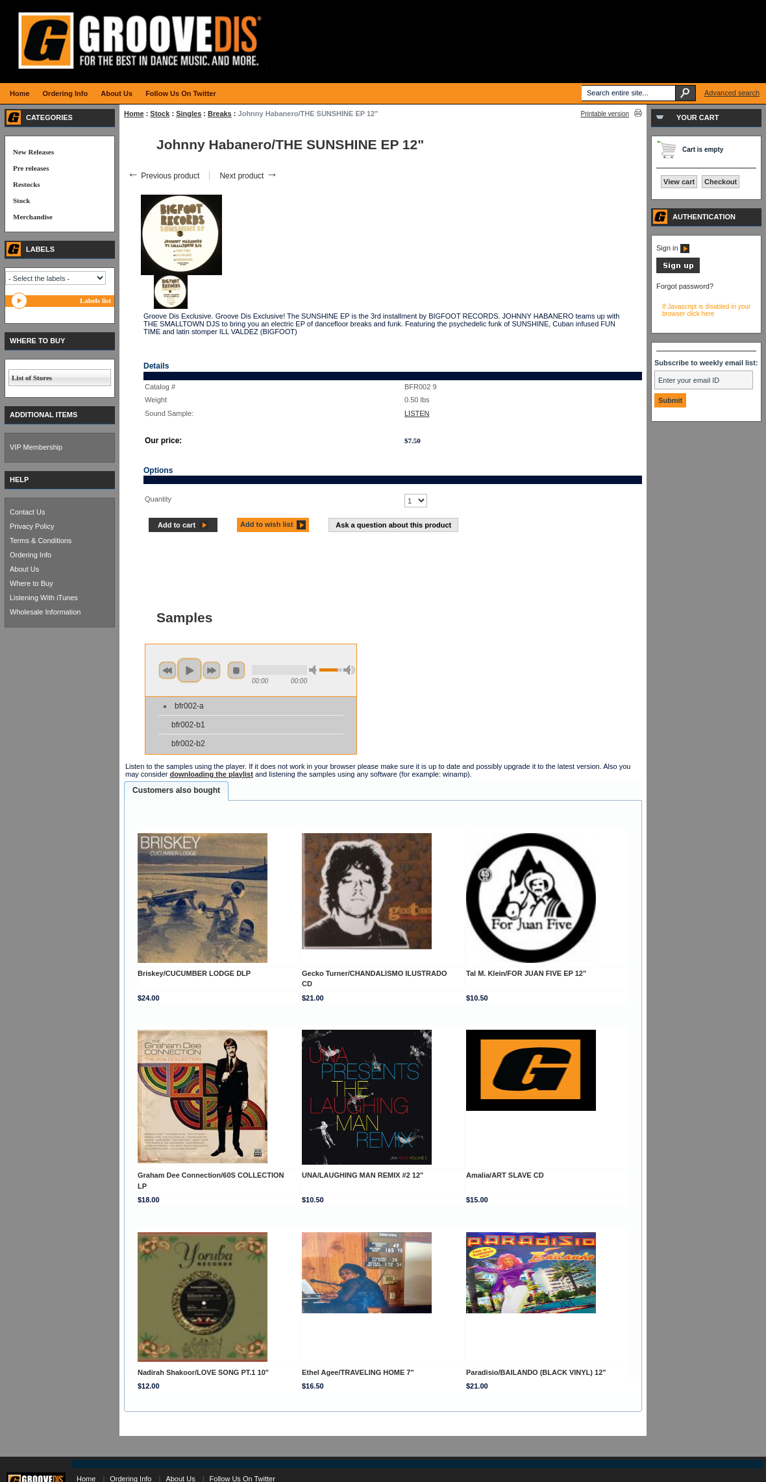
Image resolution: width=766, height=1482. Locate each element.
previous (167, 670)
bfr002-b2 (188, 743)
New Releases (33, 152)
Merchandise (33, 217)
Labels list (95, 300)
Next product (248, 175)
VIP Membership (36, 447)
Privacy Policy (32, 526)
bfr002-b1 (188, 724)
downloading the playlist (211, 774)
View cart (679, 182)
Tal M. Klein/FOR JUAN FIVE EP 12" (526, 973)
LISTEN (417, 413)
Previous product (163, 175)
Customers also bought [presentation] (176, 790)
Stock (159, 113)
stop (236, 670)
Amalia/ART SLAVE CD (505, 1175)
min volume (315, 670)
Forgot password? (684, 286)
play (190, 670)
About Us (24, 569)
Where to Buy (31, 583)
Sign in (672, 248)
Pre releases (31, 168)
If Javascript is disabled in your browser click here (706, 310)
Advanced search (732, 93)
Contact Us (27, 512)
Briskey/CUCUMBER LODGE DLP (194, 973)
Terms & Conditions (40, 540)
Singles (188, 113)
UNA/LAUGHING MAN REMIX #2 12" (362, 1175)
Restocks (26, 184)
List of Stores (32, 378)
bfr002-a (189, 706)
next (212, 670)
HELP (19, 479)
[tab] (176, 791)
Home (134, 113)
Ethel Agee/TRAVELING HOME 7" (358, 1372)
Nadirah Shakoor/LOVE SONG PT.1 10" (203, 1372)
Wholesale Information (45, 612)
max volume (349, 670)
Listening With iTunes (44, 597)
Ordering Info (30, 555)
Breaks (220, 113)
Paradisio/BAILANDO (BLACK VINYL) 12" (536, 1372)
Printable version (605, 113)
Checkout (720, 182)
